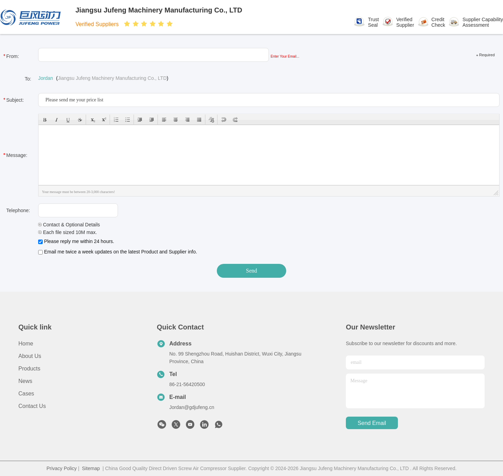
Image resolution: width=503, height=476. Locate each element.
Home (25, 343)
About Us (29, 356)
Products (29, 368)
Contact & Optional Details (69, 224)
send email (372, 423)
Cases (26, 393)
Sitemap (91, 468)
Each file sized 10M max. (67, 232)
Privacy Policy (61, 468)
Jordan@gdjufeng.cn (191, 407)
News (25, 381)
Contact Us (32, 406)
